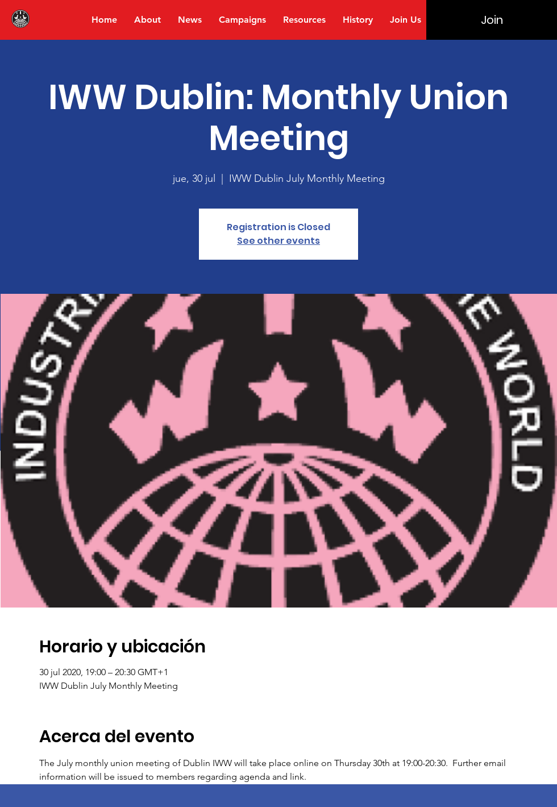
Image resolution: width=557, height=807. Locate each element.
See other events (278, 240)
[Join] (491, 20)
